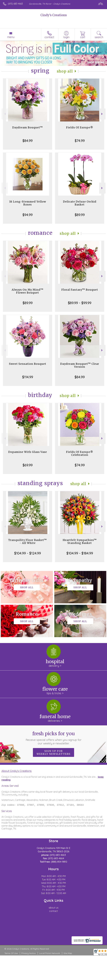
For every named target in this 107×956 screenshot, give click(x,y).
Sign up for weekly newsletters (53, 752)
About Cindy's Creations (16, 771)
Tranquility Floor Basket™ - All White (27, 541)
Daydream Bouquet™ (27, 127)
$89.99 (80, 215)
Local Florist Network (49, 953)
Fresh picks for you (54, 738)
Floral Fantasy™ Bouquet (79, 289)
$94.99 (27, 215)
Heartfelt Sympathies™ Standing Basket (80, 541)
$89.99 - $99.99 (79, 303)
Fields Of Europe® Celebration (79, 453)
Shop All (65, 71)
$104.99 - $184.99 (79, 553)
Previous (4, 113)
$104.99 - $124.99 (27, 553)
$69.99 (28, 465)
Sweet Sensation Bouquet (27, 363)
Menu (10, 37)
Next (102, 113)
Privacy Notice (28, 953)
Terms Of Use (11, 953)
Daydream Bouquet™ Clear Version (79, 365)
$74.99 (80, 140)
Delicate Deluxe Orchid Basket (79, 203)
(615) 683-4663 (15, 3)
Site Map (68, 953)
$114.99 (27, 377)
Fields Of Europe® (79, 127)
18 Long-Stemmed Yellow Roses (27, 203)
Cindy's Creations (53, 15)
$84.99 (27, 140)
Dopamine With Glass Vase (27, 452)
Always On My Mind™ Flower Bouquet (27, 291)
